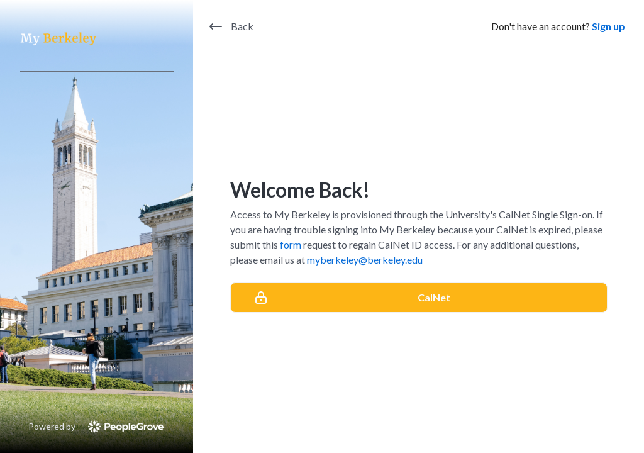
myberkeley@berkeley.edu (365, 260)
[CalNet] (419, 297)
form (290, 244)
